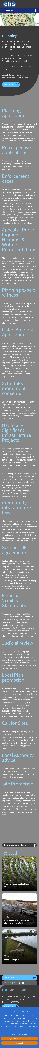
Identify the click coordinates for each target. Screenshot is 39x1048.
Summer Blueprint (11, 959)
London (23, 989)
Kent (4, 989)
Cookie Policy (33, 1026)
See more (8, 84)
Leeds (31, 989)
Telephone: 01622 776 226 (12, 1002)
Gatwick (13, 989)
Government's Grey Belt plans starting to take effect (16, 921)
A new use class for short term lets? (16, 885)
